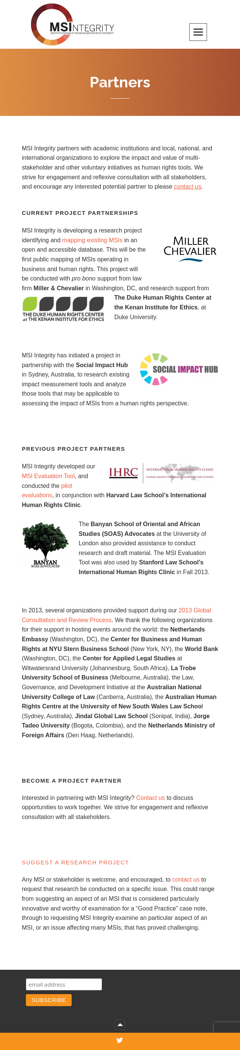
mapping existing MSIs (92, 240)
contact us (186, 879)
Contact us (150, 798)
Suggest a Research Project (75, 862)
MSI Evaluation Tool (48, 476)
